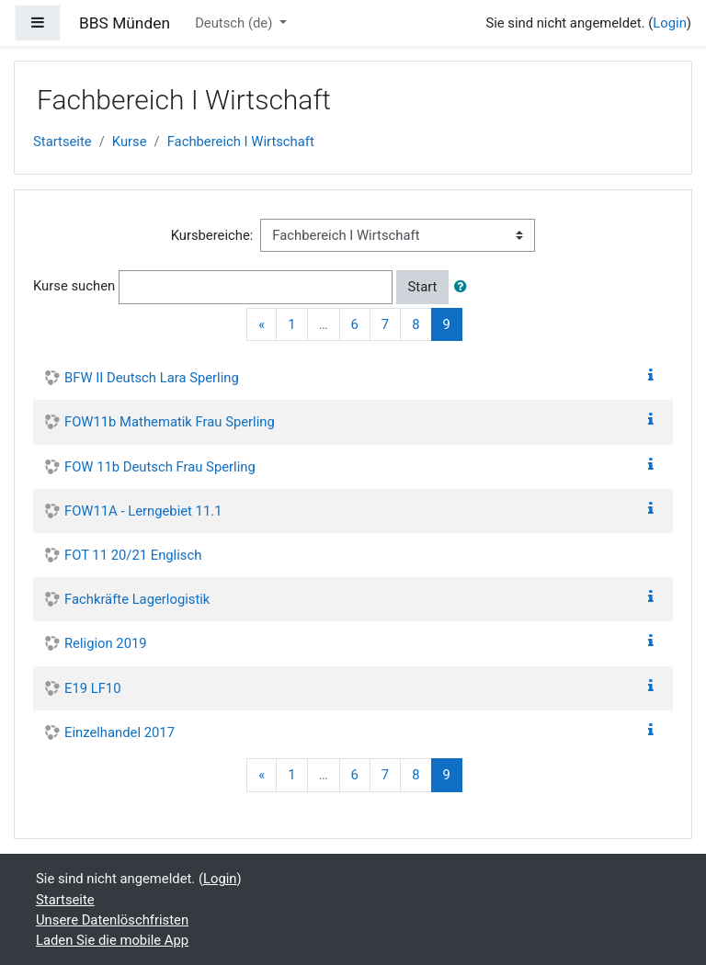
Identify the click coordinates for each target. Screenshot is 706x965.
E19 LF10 (92, 688)
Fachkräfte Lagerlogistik (137, 599)
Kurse (129, 141)
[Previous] (261, 325)
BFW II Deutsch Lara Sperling (151, 377)
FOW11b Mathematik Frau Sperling (169, 422)
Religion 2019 (105, 643)
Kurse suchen (74, 286)
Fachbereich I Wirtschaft (240, 141)
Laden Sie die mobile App (112, 940)
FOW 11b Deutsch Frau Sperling (160, 467)
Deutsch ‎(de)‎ (235, 23)
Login (670, 23)
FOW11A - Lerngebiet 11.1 (143, 511)
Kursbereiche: (212, 235)
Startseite (62, 141)
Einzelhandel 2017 (119, 732)
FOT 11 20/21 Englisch (132, 555)
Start (423, 286)
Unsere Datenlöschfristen (112, 920)
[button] (464, 287)
